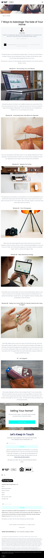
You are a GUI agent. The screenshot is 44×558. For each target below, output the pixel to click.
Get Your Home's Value (6, 496)
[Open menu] (42, 2)
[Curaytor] (7, 481)
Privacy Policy (22, 527)
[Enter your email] (23, 443)
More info (15, 553)
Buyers (3, 492)
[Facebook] (2, 475)
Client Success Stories (6, 488)
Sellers (3, 494)
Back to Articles (6, 15)
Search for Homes (5, 490)
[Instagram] (4, 475)
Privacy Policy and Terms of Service (21, 457)
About (3, 486)
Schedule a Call (5, 498)
